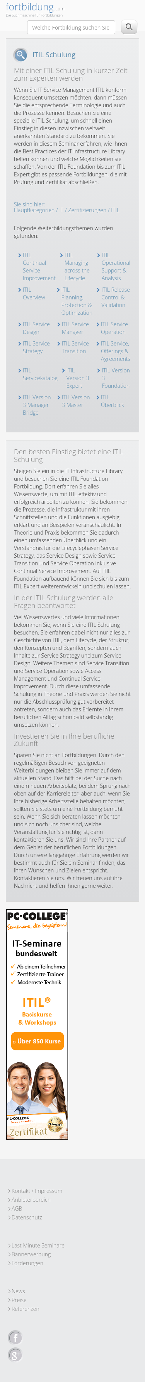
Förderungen (27, 1263)
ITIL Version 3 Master (76, 401)
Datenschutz (27, 1217)
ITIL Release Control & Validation (115, 297)
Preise (19, 1300)
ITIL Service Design (36, 328)
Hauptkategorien (34, 210)
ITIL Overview (34, 293)
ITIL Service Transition (75, 347)
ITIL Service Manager (75, 328)
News (18, 1291)
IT (61, 210)
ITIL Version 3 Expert (78, 378)
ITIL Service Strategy (36, 347)
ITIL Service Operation (114, 328)
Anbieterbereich (31, 1199)
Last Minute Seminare (38, 1245)
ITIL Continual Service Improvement (39, 266)
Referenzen (25, 1308)
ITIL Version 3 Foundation (116, 378)
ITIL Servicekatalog (40, 374)
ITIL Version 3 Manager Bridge (37, 405)
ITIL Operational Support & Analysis (116, 266)
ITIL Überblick (112, 401)
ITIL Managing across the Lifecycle (77, 266)
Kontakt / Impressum (37, 1190)
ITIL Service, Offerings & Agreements (115, 351)
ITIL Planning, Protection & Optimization (77, 301)
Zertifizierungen (87, 210)
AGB (17, 1208)
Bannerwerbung (31, 1254)
